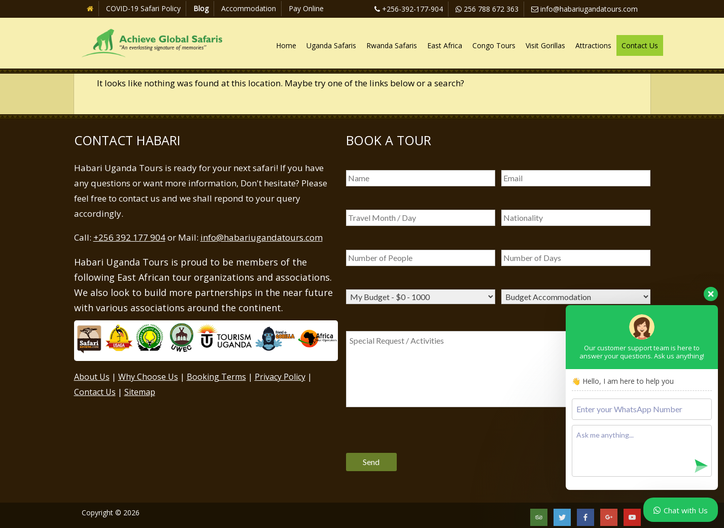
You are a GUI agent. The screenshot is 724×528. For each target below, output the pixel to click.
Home (286, 45)
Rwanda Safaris (391, 45)
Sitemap (139, 392)
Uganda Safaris (331, 45)
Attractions (593, 45)
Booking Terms (216, 376)
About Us (92, 376)
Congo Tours (493, 45)
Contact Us (640, 45)
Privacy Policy (280, 376)
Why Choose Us (148, 376)
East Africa (444, 45)
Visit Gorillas (545, 45)
